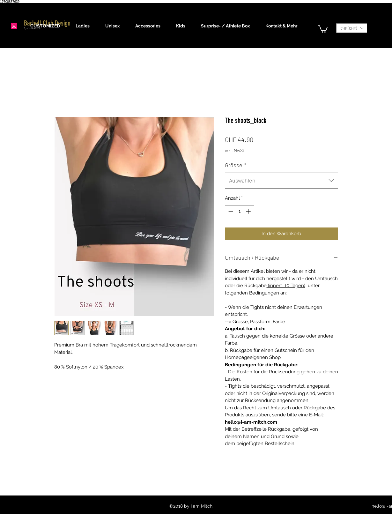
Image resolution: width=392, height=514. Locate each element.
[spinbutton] (239, 211)
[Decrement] (230, 211)
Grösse (235, 164)
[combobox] (281, 181)
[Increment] (249, 211)
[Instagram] (14, 26)
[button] (85, 25)
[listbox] (351, 28)
